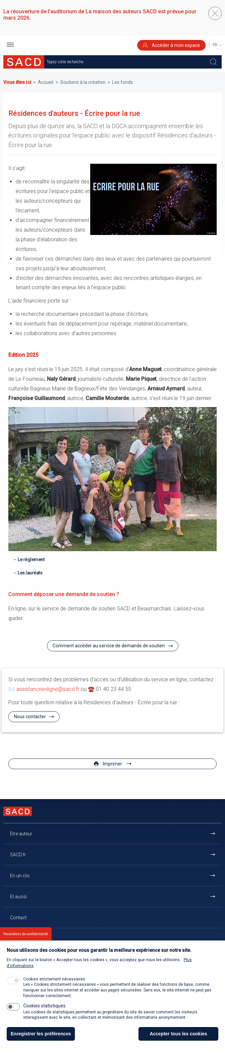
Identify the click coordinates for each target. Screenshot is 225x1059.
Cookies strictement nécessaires (54, 985)
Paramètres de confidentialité (25, 940)
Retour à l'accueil (28, 938)
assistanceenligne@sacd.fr (47, 689)
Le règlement (31, 559)
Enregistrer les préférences (41, 1039)
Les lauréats (30, 572)
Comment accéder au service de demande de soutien (109, 645)
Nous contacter (30, 716)
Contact (18, 917)
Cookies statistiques (44, 1011)
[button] (10, 45)
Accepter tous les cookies (178, 1039)
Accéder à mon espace (171, 45)
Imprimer (112, 763)
